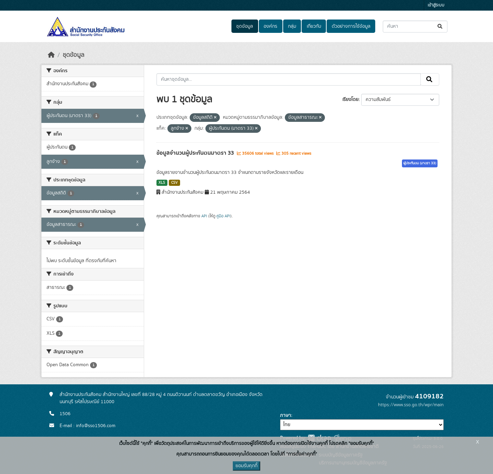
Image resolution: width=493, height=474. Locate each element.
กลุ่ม (292, 26)
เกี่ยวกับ (314, 26)
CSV (174, 182)
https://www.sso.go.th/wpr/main (411, 404)
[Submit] (440, 27)
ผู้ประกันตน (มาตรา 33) (419, 163)
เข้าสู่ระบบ (436, 5)
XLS (162, 182)
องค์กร (270, 26)
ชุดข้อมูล (244, 26)
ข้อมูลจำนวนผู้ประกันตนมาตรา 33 (195, 153)
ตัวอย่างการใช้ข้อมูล (351, 26)
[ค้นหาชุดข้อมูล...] (415, 27)
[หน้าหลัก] (51, 55)
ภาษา (285, 415)
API (204, 216)
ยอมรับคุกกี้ (246, 465)
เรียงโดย (350, 99)
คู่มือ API (223, 216)
